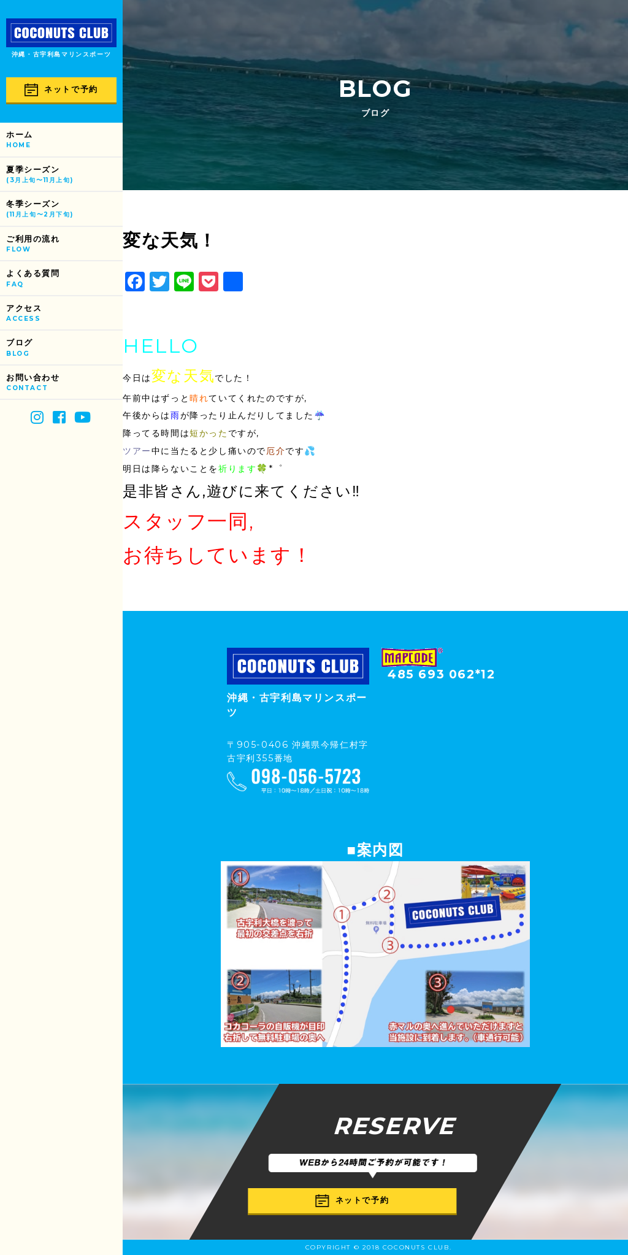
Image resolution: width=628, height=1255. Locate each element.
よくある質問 (64, 279)
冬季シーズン (64, 209)
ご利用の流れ (64, 244)
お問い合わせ (64, 383)
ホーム (64, 140)
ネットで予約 (61, 89)
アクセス (64, 314)
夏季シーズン (64, 175)
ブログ (64, 348)
